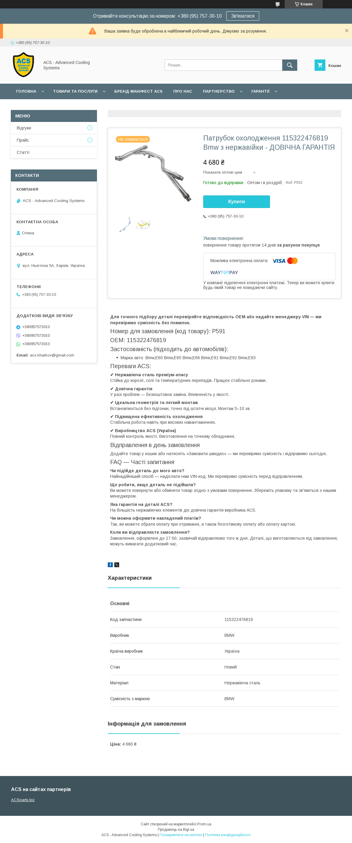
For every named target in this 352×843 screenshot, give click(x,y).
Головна (26, 91)
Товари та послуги (75, 91)
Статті (23, 152)
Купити (236, 201)
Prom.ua (204, 824)
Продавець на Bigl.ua (176, 829)
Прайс (23, 140)
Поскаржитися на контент (181, 835)
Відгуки (24, 128)
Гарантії (260, 91)
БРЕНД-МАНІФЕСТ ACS (138, 91)
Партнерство (219, 91)
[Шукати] (289, 65)
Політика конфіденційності (228, 835)
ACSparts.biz (23, 800)
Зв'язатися (242, 16)
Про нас (182, 91)
